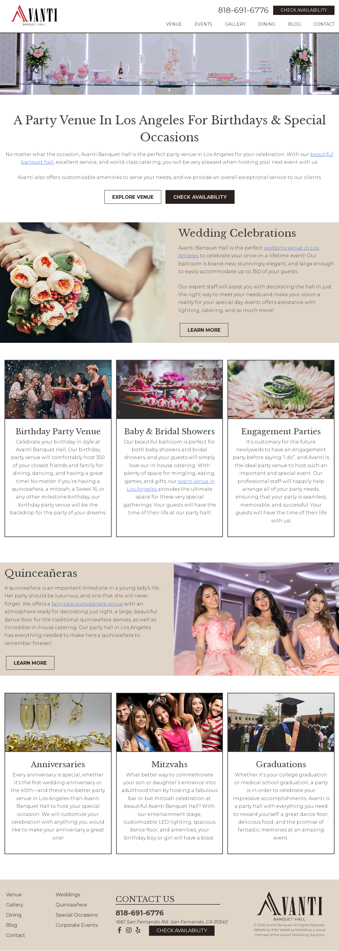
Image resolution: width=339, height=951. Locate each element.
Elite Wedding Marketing (291, 930)
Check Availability (304, 10)
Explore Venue (132, 197)
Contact (324, 24)
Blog (294, 24)
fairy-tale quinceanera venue (87, 604)
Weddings (68, 895)
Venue (174, 24)
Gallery (235, 24)
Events (203, 24)
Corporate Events (77, 925)
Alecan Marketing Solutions (302, 935)
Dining (266, 24)
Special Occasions (77, 915)
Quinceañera (71, 905)
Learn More (204, 330)
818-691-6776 (243, 10)
